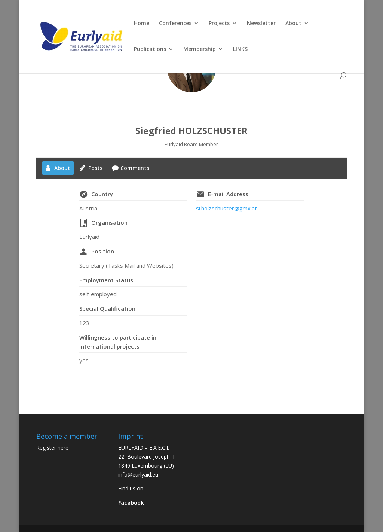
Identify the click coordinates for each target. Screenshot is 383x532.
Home (141, 24)
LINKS (240, 49)
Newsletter (261, 24)
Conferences (175, 24)
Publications (150, 49)
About (293, 24)
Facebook (131, 502)
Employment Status (106, 280)
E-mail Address (228, 194)
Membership (199, 49)
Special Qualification (107, 308)
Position (102, 251)
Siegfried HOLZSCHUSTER (191, 130)
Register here (52, 447)
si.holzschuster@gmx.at (226, 208)
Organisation (109, 222)
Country (102, 194)
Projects (219, 24)
